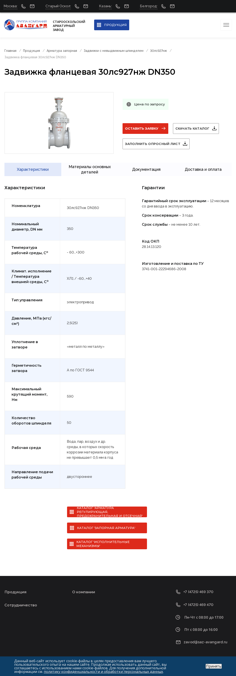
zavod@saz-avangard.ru (205, 642)
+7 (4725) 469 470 (198, 605)
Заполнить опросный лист (152, 144)
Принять (213, 666)
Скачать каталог (192, 129)
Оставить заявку (141, 129)
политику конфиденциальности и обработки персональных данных (103, 671)
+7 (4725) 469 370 (198, 592)
